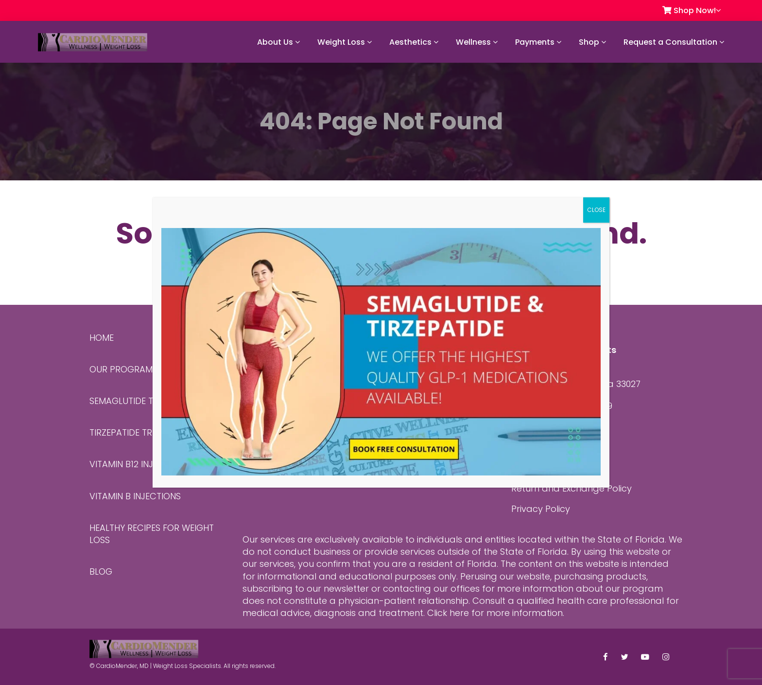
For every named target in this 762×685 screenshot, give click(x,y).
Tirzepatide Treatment (139, 432)
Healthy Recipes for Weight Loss (151, 534)
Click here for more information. (495, 613)
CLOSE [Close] (596, 210)
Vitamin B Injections (135, 496)
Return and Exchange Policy (571, 488)
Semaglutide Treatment (142, 401)
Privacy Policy (540, 509)
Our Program (121, 369)
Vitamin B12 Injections (139, 464)
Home (101, 338)
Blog (100, 571)
